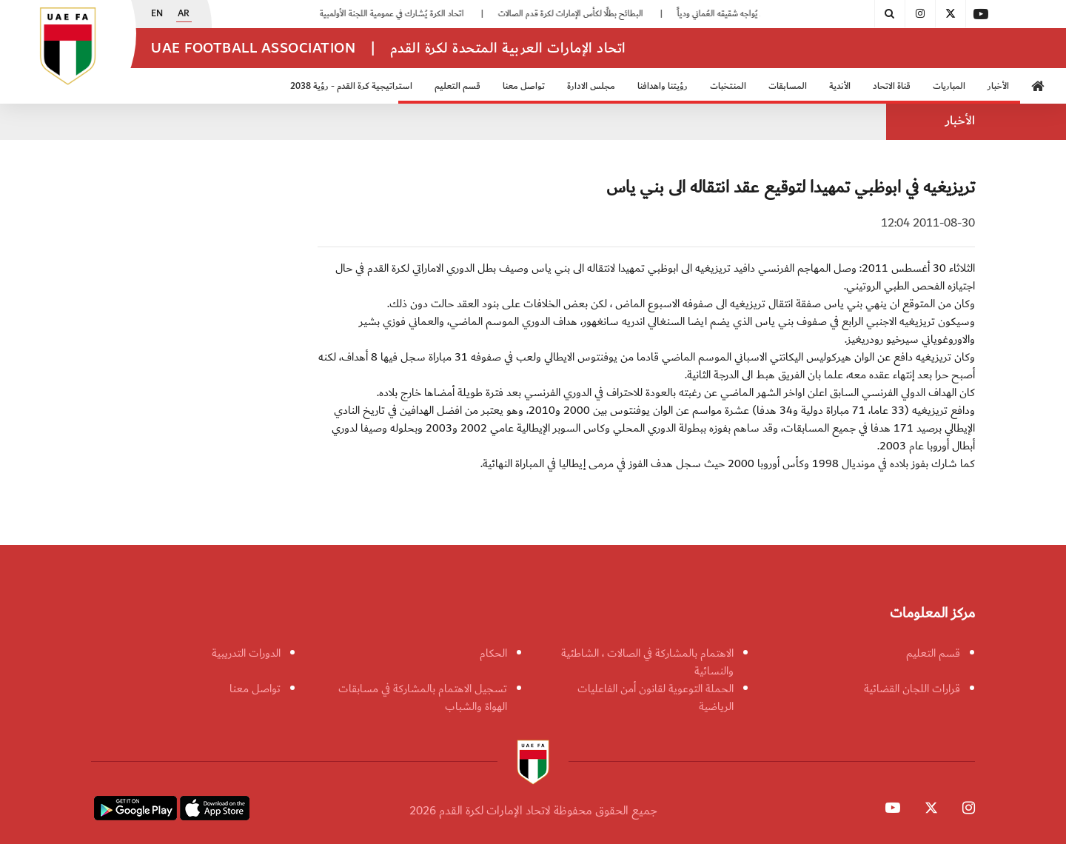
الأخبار (998, 86)
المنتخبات (728, 86)
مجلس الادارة (591, 86)
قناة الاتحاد (892, 86)
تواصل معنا (524, 86)
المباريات (949, 86)
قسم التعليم (457, 86)
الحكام (493, 653)
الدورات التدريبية (246, 653)
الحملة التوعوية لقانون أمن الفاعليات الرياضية (655, 697)
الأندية (840, 86)
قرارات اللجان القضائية (912, 688)
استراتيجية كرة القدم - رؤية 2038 (351, 86)
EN (157, 14)
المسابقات (787, 86)
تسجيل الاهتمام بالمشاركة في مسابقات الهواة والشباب (422, 697)
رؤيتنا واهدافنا (662, 86)
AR (184, 14)
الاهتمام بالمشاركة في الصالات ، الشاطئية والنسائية (647, 661)
